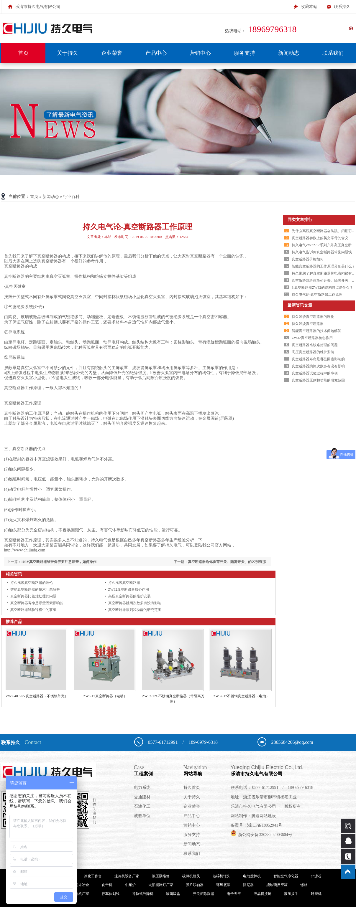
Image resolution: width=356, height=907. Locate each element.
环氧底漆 (223, 885)
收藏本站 (305, 4)
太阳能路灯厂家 (160, 885)
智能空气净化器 (285, 876)
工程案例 (158, 770)
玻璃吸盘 (173, 894)
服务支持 (244, 53)
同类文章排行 (300, 219)
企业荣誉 (111, 53)
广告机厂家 (80, 894)
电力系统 (142, 787)
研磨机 (316, 894)
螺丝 (303, 885)
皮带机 (107, 885)
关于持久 (67, 53)
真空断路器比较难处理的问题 (33, 596)
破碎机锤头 (191, 876)
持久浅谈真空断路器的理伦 (31, 583)
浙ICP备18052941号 (265, 825)
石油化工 (142, 806)
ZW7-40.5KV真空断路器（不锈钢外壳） (37, 696)
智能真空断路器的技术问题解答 (35, 589)
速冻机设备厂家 (126, 876)
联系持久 (338, 4)
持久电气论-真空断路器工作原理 (317, 295)
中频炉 (130, 885)
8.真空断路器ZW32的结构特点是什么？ (322, 287)
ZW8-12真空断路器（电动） (105, 696)
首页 (23, 53)
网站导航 (207, 770)
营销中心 (200, 53)
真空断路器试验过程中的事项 (33, 610)
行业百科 (71, 196)
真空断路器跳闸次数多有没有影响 (134, 603)
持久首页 (191, 787)
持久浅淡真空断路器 (124, 583)
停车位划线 (110, 894)
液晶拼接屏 (262, 894)
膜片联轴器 (195, 885)
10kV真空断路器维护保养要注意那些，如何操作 (58, 562)
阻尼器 (248, 885)
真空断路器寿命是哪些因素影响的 (36, 603)
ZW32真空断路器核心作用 (128, 589)
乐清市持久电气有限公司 (290, 770)
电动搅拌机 (252, 876)
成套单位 (142, 816)
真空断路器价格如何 (308, 259)
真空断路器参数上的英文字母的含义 (320, 238)
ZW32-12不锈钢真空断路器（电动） (241, 696)
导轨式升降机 (142, 894)
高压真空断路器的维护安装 (129, 596)
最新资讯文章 (300, 305)
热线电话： (262, 31)
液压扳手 (291, 894)
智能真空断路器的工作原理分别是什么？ (323, 266)
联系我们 (333, 53)
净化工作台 (93, 876)
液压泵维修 (161, 876)
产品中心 (156, 53)
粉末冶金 (82, 885)
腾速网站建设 (263, 816)
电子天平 (234, 894)
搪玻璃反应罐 (277, 885)
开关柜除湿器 (203, 894)
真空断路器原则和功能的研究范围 (134, 610)
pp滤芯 (316, 876)
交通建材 (142, 797)
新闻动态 (288, 53)
